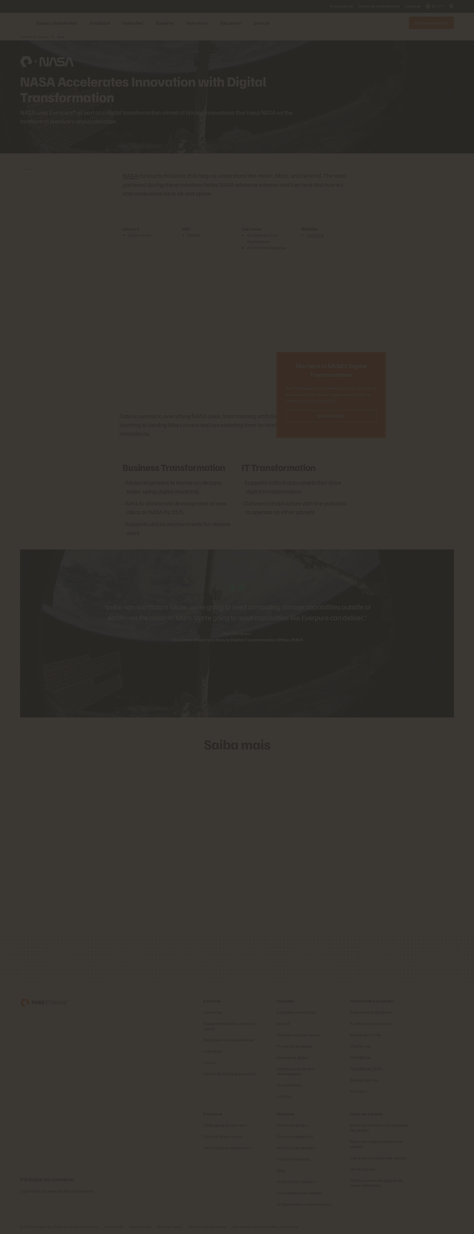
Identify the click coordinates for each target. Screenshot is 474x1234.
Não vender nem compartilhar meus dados (265, 1226)
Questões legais (169, 1226)
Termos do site (140, 1226)
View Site (315, 234)
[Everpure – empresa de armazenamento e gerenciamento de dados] (44, 1001)
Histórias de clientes (34, 37)
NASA (130, 175)
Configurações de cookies (207, 1226)
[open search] (451, 6)
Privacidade (114, 1226)
